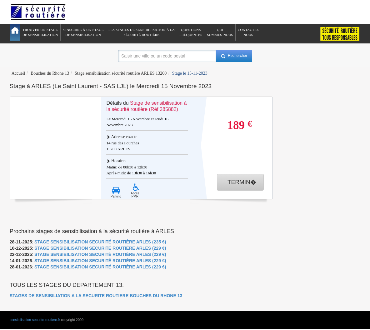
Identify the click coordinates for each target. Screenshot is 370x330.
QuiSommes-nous (220, 32)
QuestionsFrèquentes (190, 32)
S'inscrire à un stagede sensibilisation (83, 32)
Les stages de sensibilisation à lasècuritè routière (141, 32)
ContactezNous (248, 32)
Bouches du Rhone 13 (50, 73)
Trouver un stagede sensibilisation (40, 32)
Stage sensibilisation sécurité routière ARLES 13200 (121, 73)
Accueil (18, 73)
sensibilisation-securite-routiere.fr (35, 320)
